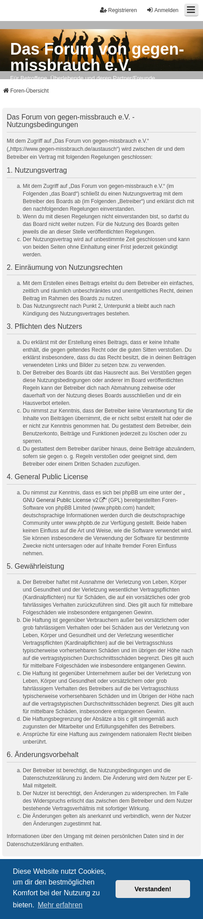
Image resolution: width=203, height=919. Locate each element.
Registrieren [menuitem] (118, 10)
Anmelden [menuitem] (162, 10)
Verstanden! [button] (153, 889)
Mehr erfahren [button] (60, 905)
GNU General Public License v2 (60, 500)
